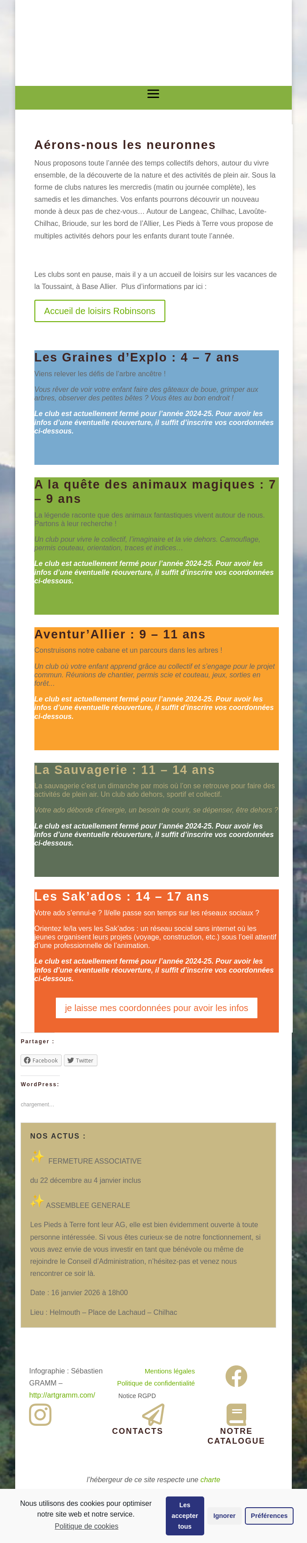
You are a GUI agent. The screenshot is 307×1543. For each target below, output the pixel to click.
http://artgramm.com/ (62, 1395)
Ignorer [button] (224, 1515)
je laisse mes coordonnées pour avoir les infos (156, 1008)
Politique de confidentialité (156, 1383)
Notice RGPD (137, 1395)
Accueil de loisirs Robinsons (100, 311)
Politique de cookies (86, 1526)
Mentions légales (170, 1371)
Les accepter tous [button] (185, 1515)
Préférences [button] (269, 1515)
